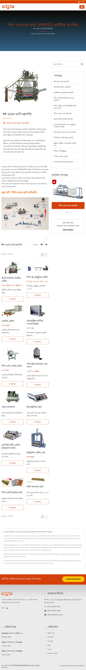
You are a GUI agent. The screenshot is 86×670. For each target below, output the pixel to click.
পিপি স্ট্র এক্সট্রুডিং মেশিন (37, 277)
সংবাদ (49, 649)
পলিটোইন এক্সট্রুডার (69, 561)
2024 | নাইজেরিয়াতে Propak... (12, 641)
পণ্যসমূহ (50, 640)
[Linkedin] (7, 607)
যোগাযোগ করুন (49, 563)
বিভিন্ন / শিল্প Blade (60, 151)
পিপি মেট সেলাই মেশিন (12, 366)
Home (33, 34)
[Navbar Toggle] (81, 7)
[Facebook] (2, 607)
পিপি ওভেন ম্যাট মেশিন (30, 561)
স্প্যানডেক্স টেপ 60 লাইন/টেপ (63, 162)
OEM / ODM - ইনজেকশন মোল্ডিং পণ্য (65, 144)
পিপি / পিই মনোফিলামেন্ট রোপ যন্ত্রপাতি (64, 99)
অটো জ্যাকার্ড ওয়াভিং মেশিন (11, 280)
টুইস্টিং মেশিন (77, 561)
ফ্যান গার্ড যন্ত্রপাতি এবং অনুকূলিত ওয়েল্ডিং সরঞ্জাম (65, 125)
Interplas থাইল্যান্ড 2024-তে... (12, 632)
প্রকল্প (49, 645)
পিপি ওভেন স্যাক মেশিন (15, 563)
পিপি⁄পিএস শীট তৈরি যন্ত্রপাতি (63, 138)
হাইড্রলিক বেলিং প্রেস (36, 452)
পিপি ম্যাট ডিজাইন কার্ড (12, 492)
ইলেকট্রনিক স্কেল (34, 406)
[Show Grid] (41, 244)
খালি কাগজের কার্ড (35, 486)
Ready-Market (80, 665)
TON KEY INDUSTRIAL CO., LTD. (23, 665)
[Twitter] (4, 607)
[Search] (66, 64)
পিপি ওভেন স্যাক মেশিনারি (62, 113)
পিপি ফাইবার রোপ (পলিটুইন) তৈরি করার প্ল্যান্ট (65, 107)
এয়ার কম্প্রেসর (8, 406)
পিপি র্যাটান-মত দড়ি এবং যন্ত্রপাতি (65, 132)
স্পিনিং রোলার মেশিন (61, 156)
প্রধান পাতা (51, 632)
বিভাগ (38, 34)
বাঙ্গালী (82, 2)
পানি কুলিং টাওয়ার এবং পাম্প (37, 365)
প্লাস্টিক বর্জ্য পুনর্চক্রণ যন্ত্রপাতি (63, 92)
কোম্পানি (50, 636)
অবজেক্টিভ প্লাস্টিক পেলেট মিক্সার (35, 322)
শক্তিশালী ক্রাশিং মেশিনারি (62, 87)
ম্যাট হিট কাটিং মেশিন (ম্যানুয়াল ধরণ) (11, 446)
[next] (46, 238)
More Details (68, 230)
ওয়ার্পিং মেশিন (8, 321)
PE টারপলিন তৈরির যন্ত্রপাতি (63, 119)
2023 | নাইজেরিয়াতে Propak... (12, 650)
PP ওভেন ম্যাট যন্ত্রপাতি (48, 34)
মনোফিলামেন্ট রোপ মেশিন (57, 561)
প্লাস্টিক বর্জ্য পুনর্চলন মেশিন (43, 561)
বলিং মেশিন (6, 563)
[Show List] (46, 244)
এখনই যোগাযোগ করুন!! (73, 579)
